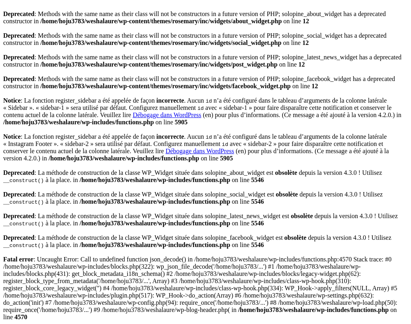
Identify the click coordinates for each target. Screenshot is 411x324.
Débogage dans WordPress (167, 114)
